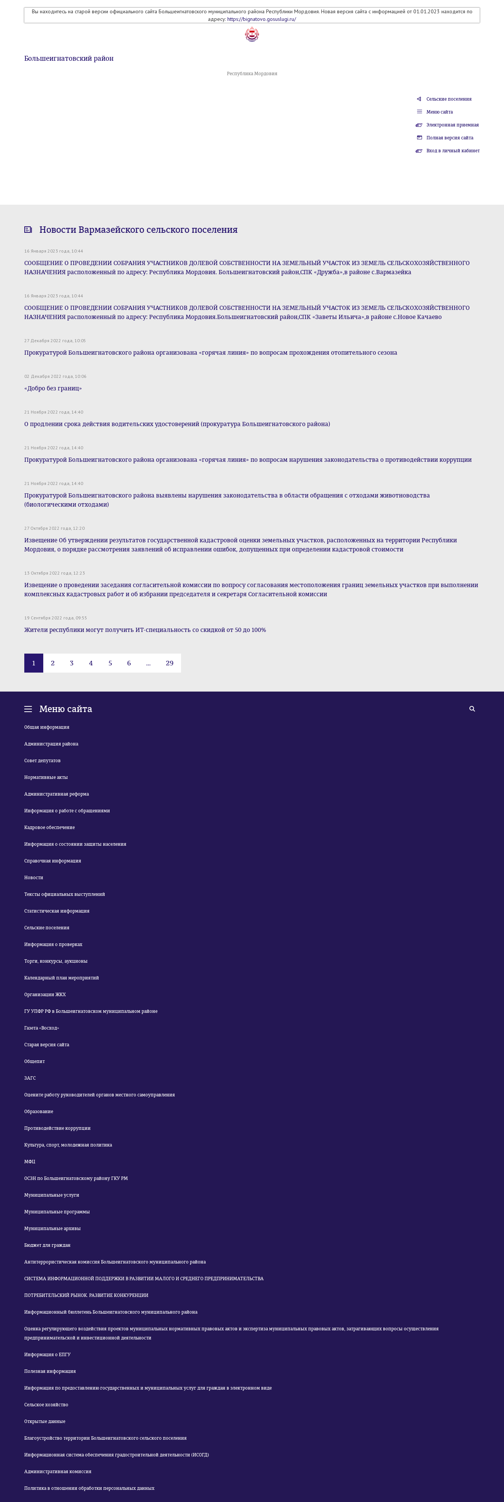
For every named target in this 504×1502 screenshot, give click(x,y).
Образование (38, 1111)
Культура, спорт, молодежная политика (68, 1145)
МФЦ (29, 1161)
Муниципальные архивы (52, 1228)
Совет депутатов (42, 760)
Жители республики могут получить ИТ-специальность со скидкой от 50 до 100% (145, 629)
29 (169, 663)
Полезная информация (50, 1371)
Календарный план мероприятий (61, 978)
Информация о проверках (53, 944)
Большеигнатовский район (68, 58)
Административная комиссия (57, 1471)
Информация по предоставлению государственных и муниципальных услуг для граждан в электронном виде (148, 1388)
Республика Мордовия (252, 73)
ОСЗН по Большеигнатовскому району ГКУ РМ (76, 1178)
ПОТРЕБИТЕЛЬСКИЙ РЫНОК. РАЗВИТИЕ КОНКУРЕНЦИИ (86, 1295)
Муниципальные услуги (51, 1195)
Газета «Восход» (41, 1028)
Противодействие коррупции (57, 1128)
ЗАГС (30, 1078)
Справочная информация (52, 861)
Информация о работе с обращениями (67, 810)
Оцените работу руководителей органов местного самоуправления (99, 1095)
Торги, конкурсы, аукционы (56, 961)
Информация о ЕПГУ (47, 1354)
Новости (33, 877)
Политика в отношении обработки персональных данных (89, 1488)
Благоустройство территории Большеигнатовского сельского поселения (105, 1438)
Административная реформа (56, 794)
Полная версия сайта (450, 138)
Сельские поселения (449, 99)
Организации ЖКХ (45, 994)
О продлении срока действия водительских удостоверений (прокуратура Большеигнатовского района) (177, 424)
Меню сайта (440, 112)
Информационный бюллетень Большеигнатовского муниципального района (110, 1312)
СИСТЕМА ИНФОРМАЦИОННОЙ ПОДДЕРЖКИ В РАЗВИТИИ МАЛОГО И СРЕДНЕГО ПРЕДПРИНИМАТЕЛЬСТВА (144, 1278)
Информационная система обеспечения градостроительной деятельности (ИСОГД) (116, 1455)
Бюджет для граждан (47, 1245)
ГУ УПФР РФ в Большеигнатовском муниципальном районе (91, 1011)
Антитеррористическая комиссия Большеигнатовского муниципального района (115, 1262)
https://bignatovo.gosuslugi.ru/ (261, 19)
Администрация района (51, 744)
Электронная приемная (453, 125)
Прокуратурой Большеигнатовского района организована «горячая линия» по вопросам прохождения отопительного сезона (210, 352)
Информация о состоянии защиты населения (75, 844)
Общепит (34, 1061)
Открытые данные (44, 1421)
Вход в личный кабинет (453, 150)
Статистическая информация (57, 911)
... (148, 663)
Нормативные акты (46, 777)
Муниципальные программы (57, 1212)
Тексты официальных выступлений (64, 894)
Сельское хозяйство (46, 1404)
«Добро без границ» (53, 388)
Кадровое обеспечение (49, 827)
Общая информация (46, 727)
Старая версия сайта (46, 1044)
